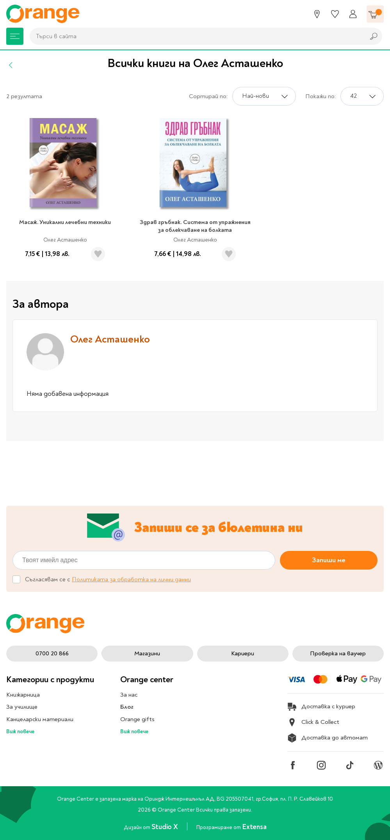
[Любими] (335, 14)
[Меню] (14, 36)
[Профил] (353, 14)
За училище (21, 707)
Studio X (165, 826)
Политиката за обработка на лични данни (131, 580)
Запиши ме (328, 560)
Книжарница (23, 695)
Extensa (254, 826)
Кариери (242, 653)
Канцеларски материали (39, 719)
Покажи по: (320, 96)
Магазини (147, 653)
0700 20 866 (52, 653)
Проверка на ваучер (338, 653)
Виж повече (20, 731)
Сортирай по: (208, 96)
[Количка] (375, 14)
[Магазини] (317, 14)
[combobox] (195, 36)
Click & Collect (313, 722)
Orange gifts (137, 719)
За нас (128, 695)
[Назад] (11, 65)
